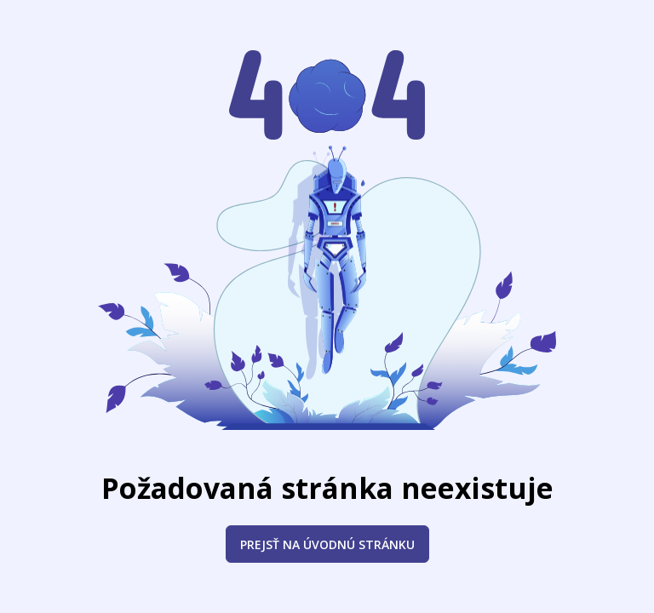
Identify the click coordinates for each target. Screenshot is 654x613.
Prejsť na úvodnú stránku (327, 544)
